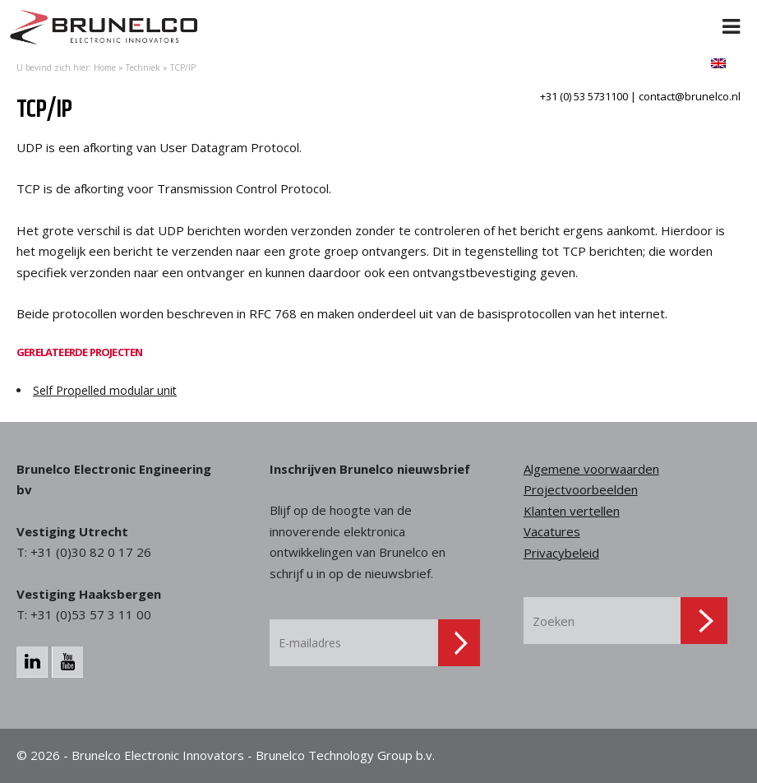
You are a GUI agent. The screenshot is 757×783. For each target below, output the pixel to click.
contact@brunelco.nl (690, 96)
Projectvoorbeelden (581, 489)
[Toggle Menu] (731, 16)
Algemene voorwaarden (591, 469)
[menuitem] (718, 63)
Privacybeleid (561, 552)
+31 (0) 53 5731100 (584, 96)
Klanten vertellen (572, 511)
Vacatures (552, 531)
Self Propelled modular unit (105, 390)
